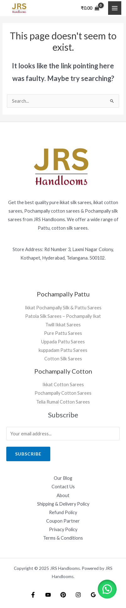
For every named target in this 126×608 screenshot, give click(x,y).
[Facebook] (33, 595)
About (63, 495)
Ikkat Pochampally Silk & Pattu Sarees (63, 307)
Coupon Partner (63, 521)
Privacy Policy (63, 529)
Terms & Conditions (63, 538)
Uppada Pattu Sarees (63, 341)
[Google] (93, 595)
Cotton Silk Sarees (63, 358)
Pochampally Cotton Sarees (63, 393)
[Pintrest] (63, 595)
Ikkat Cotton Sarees (63, 384)
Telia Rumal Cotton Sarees (63, 401)
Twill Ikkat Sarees (63, 324)
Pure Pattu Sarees (63, 333)
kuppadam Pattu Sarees (63, 350)
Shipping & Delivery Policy (63, 504)
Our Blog (63, 478)
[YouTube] (48, 595)
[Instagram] (78, 595)
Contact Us (63, 486)
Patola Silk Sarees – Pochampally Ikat (63, 316)
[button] (107, 589)
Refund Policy (63, 512)
